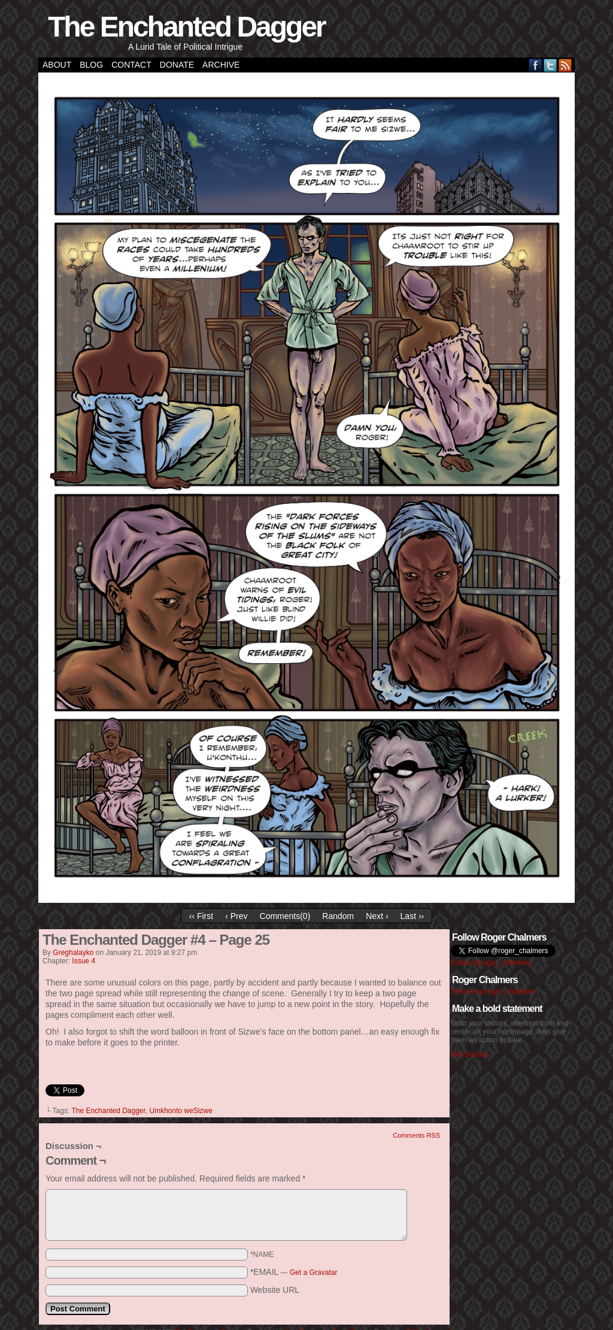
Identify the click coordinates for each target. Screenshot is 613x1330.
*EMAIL (294, 1272)
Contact (131, 64)
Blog (91, 64)
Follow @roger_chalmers (491, 963)
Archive (220, 64)
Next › (377, 916)
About (57, 64)
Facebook (535, 65)
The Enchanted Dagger (186, 27)
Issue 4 (83, 961)
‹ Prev (236, 916)
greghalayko (73, 952)
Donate (177, 64)
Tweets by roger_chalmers (493, 991)
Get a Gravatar (313, 1272)
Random (338, 916)
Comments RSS (416, 1135)
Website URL (274, 1290)
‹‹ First (201, 916)
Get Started (469, 1054)
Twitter (550, 65)
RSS (565, 65)
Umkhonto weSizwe (181, 1111)
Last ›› (412, 916)
